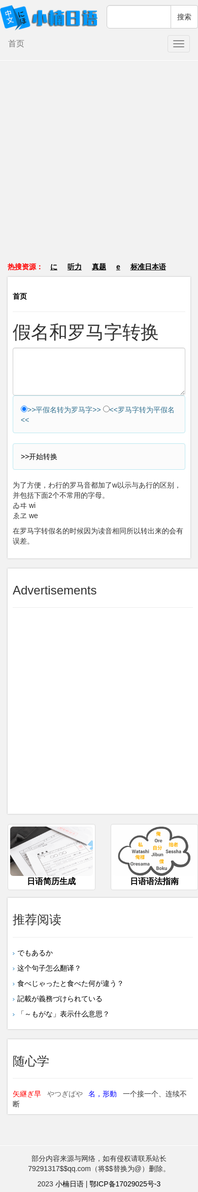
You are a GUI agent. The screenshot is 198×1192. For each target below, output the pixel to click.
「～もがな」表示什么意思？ (63, 1014)
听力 (75, 267)
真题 (99, 267)
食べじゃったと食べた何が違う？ (74, 983)
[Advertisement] (99, 166)
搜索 (184, 17)
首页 (16, 43)
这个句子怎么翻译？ (49, 968)
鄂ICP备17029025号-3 (124, 1184)
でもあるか (35, 953)
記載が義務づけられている (60, 999)
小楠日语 (69, 1184)
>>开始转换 (39, 456)
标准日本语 (148, 267)
